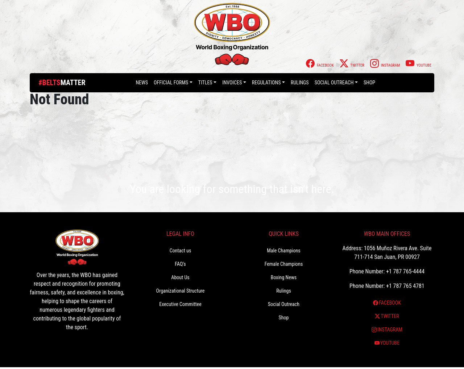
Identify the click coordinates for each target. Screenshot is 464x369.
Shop (369, 82)
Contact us (180, 250)
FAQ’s (180, 264)
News (142, 82)
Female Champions (284, 264)
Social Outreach (334, 82)
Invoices (232, 82)
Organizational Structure (180, 291)
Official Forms (171, 82)
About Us (180, 277)
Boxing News (284, 277)
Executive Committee (180, 304)
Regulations (266, 82)
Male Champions (284, 250)
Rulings (300, 82)
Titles (205, 82)
